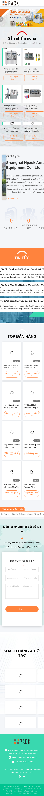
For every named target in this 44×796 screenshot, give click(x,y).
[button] (19, 24)
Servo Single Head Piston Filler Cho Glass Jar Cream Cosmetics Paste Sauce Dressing (31, 366)
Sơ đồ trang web (27, 786)
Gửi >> (22, 609)
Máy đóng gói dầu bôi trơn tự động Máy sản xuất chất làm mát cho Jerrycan (11, 486)
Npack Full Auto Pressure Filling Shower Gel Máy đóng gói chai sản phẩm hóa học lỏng (31, 486)
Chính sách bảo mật (12, 786)
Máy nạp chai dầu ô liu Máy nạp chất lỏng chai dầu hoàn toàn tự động (11, 366)
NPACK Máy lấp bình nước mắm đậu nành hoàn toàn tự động (32, 446)
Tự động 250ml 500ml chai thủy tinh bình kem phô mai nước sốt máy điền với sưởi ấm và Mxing (32, 406)
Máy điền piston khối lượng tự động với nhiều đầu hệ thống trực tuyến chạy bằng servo (11, 406)
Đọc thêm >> (12, 198)
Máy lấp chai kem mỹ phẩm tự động (11, 446)
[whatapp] (19, 776)
